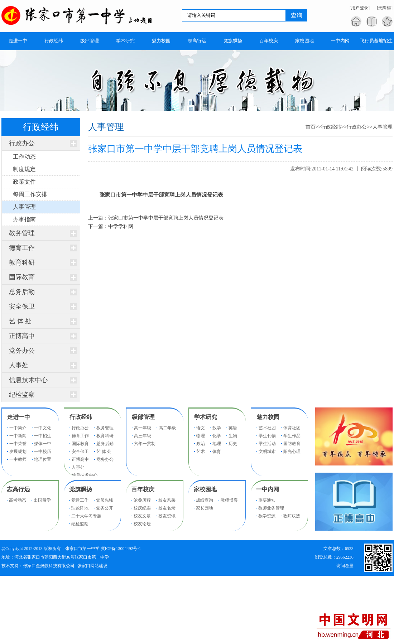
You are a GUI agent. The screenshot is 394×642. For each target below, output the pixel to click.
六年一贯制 (144, 443)
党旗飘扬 (80, 489)
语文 (200, 427)
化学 (216, 435)
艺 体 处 (20, 321)
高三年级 (142, 435)
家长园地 (204, 508)
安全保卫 (22, 306)
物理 (200, 435)
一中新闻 (18, 435)
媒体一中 (42, 443)
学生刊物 (267, 435)
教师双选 (291, 515)
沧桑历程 (142, 500)
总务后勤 (22, 291)
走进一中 (18, 417)
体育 (216, 451)
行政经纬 (331, 127)
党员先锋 (104, 500)
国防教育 (292, 443)
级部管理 (143, 417)
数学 (216, 427)
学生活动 (267, 443)
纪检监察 (22, 394)
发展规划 (18, 451)
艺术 (200, 451)
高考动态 (17, 500)
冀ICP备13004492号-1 (121, 548)
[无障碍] (385, 7)
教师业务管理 (271, 508)
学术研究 (205, 417)
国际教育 (22, 277)
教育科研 (22, 262)
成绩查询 (204, 500)
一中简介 (18, 427)
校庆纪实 (142, 508)
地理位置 (42, 459)
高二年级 (167, 427)
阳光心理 (292, 451)
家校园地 (205, 489)
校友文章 (142, 515)
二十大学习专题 (86, 515)
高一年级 (142, 427)
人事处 (18, 365)
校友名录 (167, 508)
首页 (311, 127)
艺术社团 (267, 427)
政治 (200, 443)
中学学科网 (120, 226)
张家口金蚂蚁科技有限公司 (49, 565)
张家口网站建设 (92, 565)
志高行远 (18, 489)
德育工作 (22, 247)
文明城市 (267, 451)
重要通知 (266, 500)
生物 (233, 435)
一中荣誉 (18, 443)
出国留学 (42, 500)
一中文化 (42, 427)
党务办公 (22, 350)
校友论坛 (142, 523)
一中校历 (42, 451)
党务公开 (104, 508)
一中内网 (267, 489)
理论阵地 (79, 508)
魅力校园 (267, 417)
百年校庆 (142, 489)
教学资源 (266, 515)
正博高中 (22, 335)
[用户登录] (360, 7)
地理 (216, 443)
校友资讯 (167, 515)
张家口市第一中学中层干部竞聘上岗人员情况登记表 (166, 218)
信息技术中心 (28, 379)
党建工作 (79, 500)
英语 (233, 427)
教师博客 (229, 500)
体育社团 (292, 427)
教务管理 (22, 233)
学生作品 (292, 435)
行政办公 (22, 143)
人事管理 (383, 127)
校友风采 (167, 500)
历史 (233, 443)
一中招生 (42, 435)
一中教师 (18, 459)
